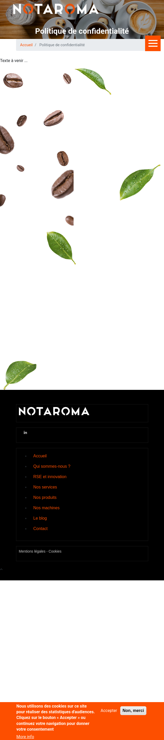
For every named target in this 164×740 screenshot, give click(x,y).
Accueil (26, 45)
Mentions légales (32, 551)
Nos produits (45, 497)
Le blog (40, 518)
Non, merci (133, 714)
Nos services (45, 487)
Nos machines (46, 508)
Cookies (55, 551)
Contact (40, 528)
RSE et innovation (50, 476)
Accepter (109, 713)
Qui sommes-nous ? (51, 466)
